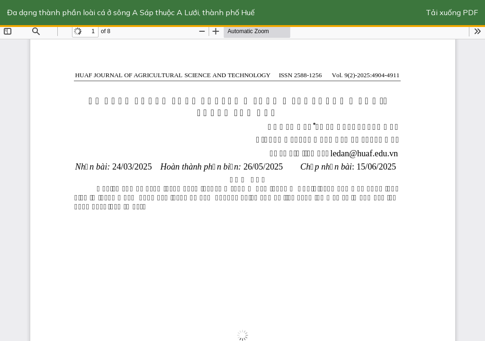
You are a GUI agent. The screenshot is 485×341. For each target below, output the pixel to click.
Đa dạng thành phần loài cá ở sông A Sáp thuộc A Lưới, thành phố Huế (131, 12)
